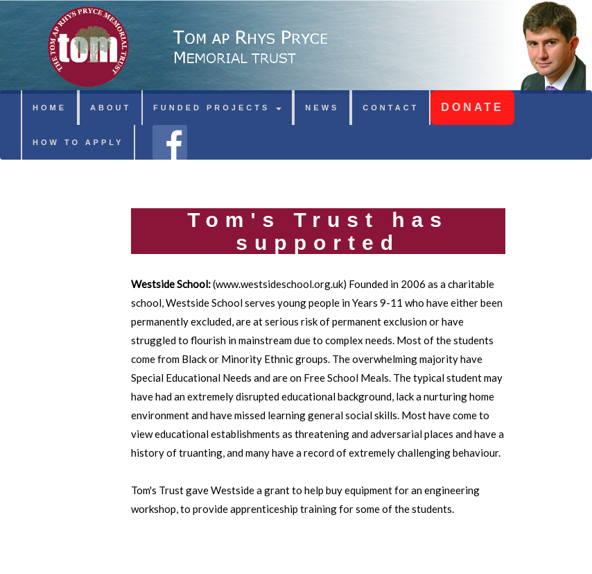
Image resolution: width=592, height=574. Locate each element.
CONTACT (391, 107)
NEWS (322, 107)
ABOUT (110, 107)
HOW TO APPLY (78, 142)
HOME (50, 107)
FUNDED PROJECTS (217, 107)
